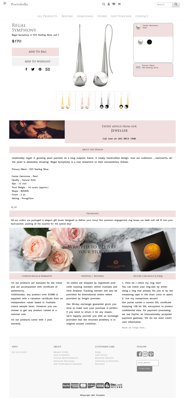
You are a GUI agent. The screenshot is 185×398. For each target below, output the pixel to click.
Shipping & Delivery (106, 361)
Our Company (62, 355)
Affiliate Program (64, 361)
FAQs (98, 352)
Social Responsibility (66, 358)
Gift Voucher (121, 16)
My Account (19, 352)
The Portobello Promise (68, 364)
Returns (100, 364)
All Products (47, 16)
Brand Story (61, 352)
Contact (142, 16)
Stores (102, 16)
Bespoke (67, 16)
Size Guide (101, 355)
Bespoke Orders (104, 358)
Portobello (19, 4)
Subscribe (144, 369)
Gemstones (85, 16)
